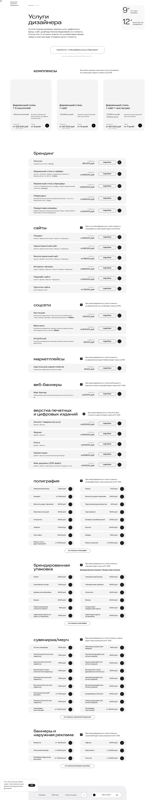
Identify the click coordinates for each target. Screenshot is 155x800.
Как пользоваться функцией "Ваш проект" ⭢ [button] (77, 56)
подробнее (107, 288)
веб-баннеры (48, 385)
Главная (31, 5)
